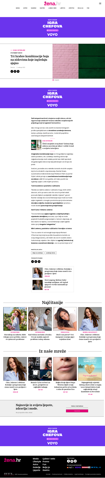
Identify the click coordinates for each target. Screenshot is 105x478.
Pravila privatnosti (57, 474)
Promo (46, 462)
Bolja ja (80, 8)
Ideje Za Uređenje (37, 253)
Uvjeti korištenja (78, 474)
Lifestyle (71, 8)
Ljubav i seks (52, 8)
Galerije (33, 8)
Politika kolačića (68, 474)
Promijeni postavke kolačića (93, 474)
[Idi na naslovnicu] (52, 5)
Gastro (42, 8)
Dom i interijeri (19, 50)
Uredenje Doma (50, 253)
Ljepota (62, 8)
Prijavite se (77, 411)
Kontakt (48, 474)
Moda (18, 8)
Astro (25, 8)
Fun (88, 8)
